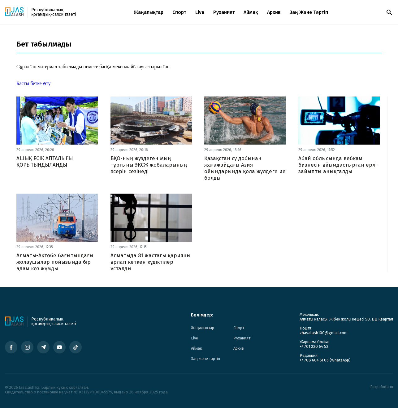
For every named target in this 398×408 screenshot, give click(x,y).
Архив (274, 12)
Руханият (224, 12)
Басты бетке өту (33, 83)
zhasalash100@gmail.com (324, 332)
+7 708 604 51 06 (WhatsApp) (325, 360)
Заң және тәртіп (309, 12)
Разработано (381, 387)
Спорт (179, 12)
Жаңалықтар (148, 12)
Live (199, 12)
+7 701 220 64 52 (314, 346)
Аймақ (251, 12)
